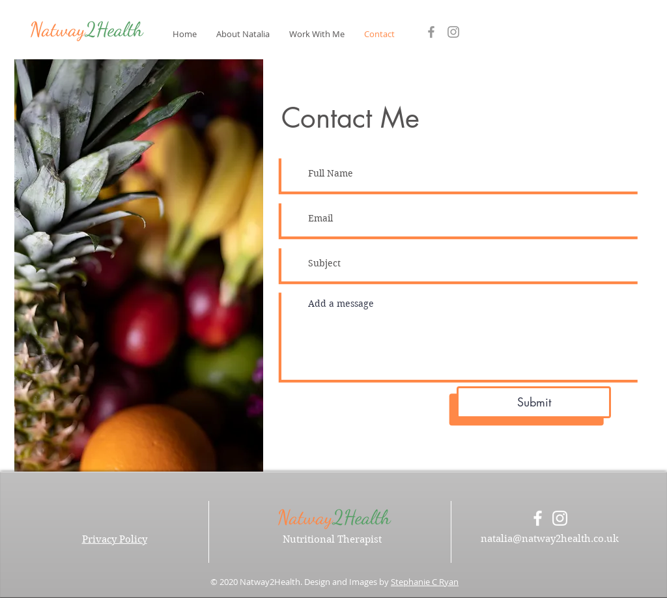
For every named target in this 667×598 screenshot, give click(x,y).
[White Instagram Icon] (560, 518)
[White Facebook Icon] (538, 518)
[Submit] (534, 402)
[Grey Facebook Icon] (431, 32)
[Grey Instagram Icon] (453, 32)
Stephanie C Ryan (425, 582)
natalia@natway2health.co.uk (550, 539)
